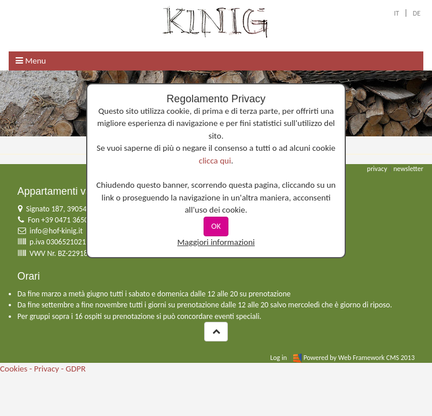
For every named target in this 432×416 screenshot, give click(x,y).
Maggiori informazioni (215, 242)
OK (216, 226)
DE (416, 13)
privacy (377, 169)
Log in (278, 358)
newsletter (408, 169)
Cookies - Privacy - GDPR (43, 368)
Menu (30, 60)
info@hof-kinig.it (56, 231)
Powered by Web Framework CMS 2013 (359, 358)
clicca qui (215, 160)
